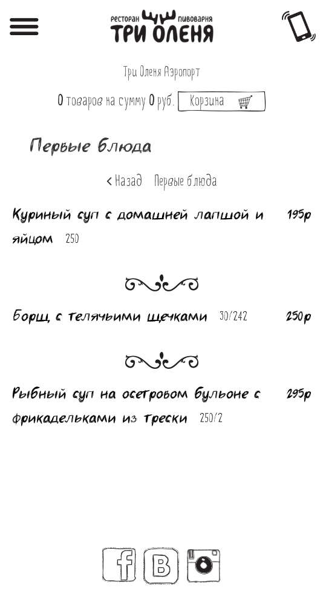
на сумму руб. (161, 101)
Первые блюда (185, 182)
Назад (124, 181)
